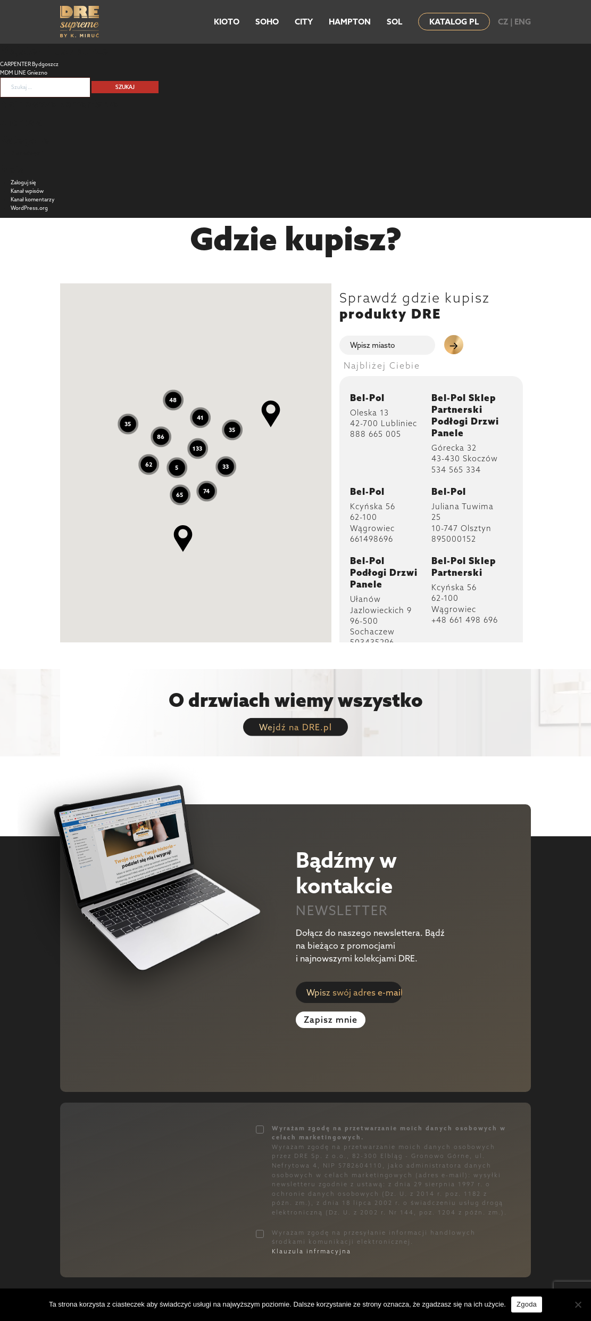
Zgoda (527, 1304)
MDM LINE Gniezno (23, 72)
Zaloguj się (23, 182)
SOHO (267, 22)
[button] (270, 414)
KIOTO (226, 22)
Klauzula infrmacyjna (311, 1251)
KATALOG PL (454, 21)
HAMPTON (350, 22)
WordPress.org (29, 208)
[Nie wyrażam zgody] (577, 1304)
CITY (304, 22)
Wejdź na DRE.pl (295, 727)
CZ (503, 22)
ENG (522, 22)
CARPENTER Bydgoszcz (29, 64)
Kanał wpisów (27, 190)
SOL (394, 22)
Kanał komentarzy (33, 199)
